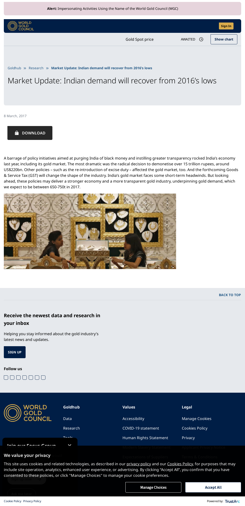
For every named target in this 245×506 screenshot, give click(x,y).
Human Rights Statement (145, 437)
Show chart (224, 39)
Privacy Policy (32, 501)
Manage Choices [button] (153, 487)
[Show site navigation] (235, 26)
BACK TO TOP (230, 295)
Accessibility (133, 418)
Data (67, 418)
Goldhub (15, 68)
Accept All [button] (213, 487)
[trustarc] (232, 501)
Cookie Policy (12, 501)
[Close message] (75, 441)
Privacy (188, 437)
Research (36, 68)
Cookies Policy (195, 428)
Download (33, 133)
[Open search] (212, 26)
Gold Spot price (139, 39)
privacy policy (139, 463)
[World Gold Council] (21, 26)
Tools (68, 437)
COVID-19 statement (141, 428)
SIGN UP (15, 352)
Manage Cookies (197, 418)
